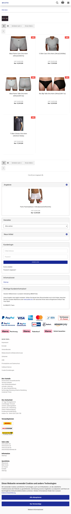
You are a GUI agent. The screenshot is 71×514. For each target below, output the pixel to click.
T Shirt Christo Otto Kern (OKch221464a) (18, 135)
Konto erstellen (7, 267)
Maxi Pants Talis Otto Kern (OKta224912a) (18, 95)
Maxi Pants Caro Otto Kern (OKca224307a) (18, 55)
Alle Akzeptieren (35, 497)
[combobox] (16, 26)
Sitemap (5, 282)
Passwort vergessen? (9, 270)
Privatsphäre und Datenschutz (11, 363)
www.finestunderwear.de (9, 449)
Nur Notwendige (35, 504)
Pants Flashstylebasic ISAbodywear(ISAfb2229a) (35, 207)
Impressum (5, 342)
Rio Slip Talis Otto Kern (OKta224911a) (52, 93)
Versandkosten (6, 349)
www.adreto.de (28, 299)
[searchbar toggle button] (57, 3)
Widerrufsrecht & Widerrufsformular (12, 353)
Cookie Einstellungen (8, 370)
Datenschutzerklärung (9, 493)
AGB (3, 360)
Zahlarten (4, 356)
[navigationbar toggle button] (68, 3)
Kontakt (4, 346)
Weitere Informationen (35, 509)
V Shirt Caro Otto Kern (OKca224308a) (52, 53)
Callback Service (6, 367)
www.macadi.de (6, 447)
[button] (4, 26)
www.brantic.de (6, 446)
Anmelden (35, 262)
